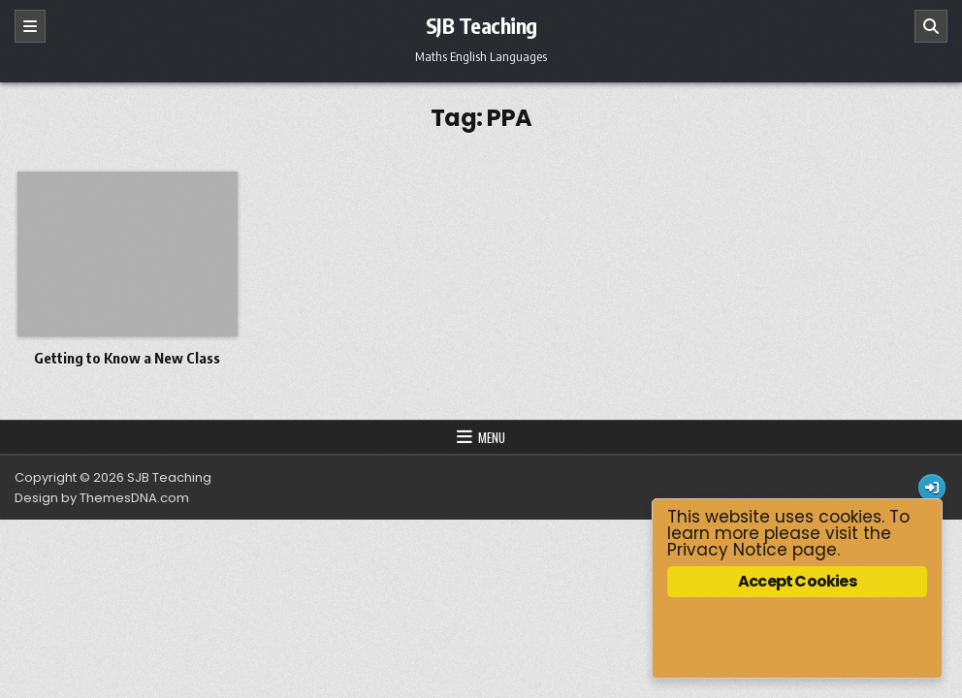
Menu (491, 437)
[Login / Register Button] (932, 487)
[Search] (930, 26)
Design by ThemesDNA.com (102, 498)
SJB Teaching (481, 25)
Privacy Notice (727, 549)
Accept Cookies (797, 581)
